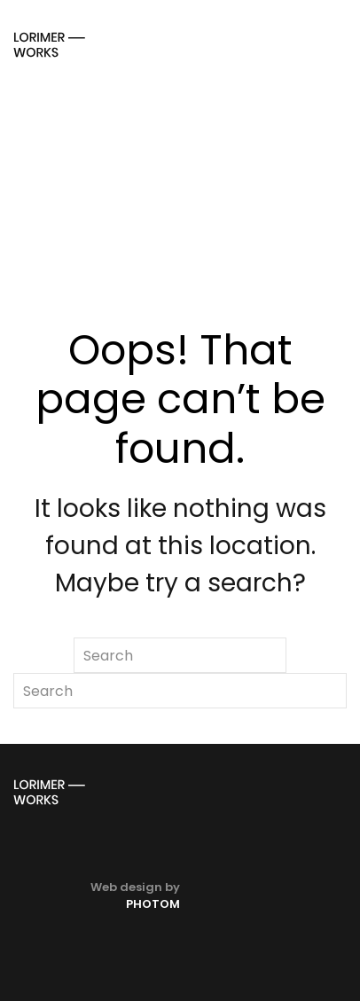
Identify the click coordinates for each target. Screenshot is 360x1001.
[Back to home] (49, 44)
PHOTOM (153, 903)
